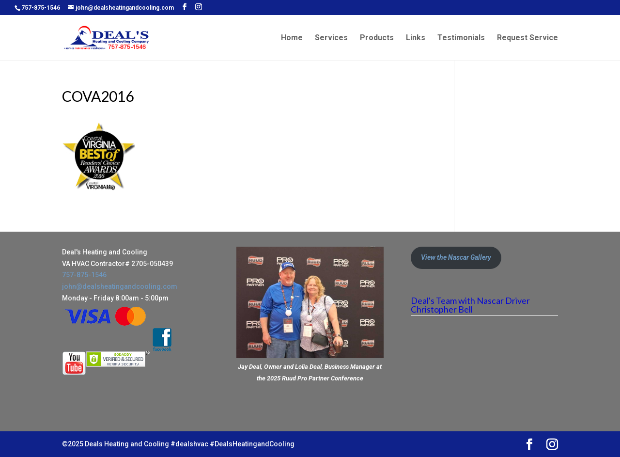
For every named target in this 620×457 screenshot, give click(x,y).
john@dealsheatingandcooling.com (119, 286)
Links (415, 38)
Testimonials (461, 38)
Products (377, 38)
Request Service (527, 38)
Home (292, 38)
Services (331, 38)
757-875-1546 (40, 7)
